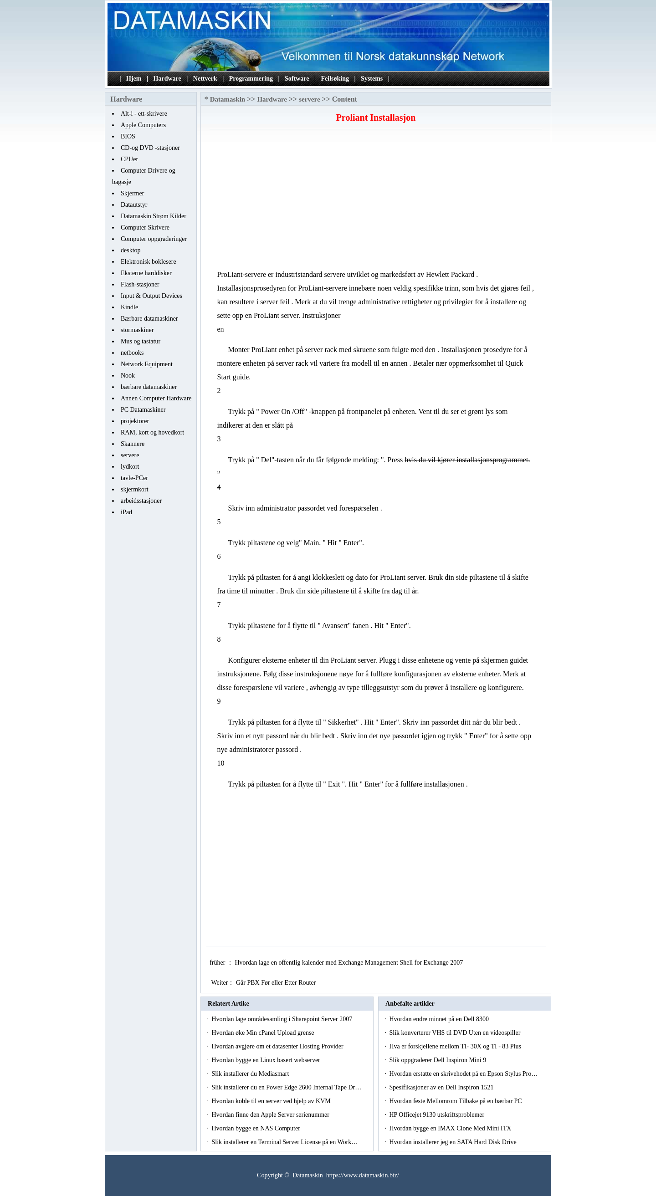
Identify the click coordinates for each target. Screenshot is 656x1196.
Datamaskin (228, 99)
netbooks (132, 352)
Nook (128, 375)
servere (130, 455)
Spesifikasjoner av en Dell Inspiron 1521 (442, 1087)
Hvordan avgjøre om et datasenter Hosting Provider (278, 1046)
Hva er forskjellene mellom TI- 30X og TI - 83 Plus (456, 1046)
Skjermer (132, 193)
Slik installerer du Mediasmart (250, 1073)
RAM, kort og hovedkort (152, 432)
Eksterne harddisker (146, 273)
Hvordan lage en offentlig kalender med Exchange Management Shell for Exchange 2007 (349, 962)
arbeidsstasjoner (141, 500)
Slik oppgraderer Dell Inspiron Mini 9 (438, 1060)
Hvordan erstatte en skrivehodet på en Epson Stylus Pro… (463, 1073)
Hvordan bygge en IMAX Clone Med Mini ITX (450, 1128)
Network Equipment (147, 364)
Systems (372, 78)
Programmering (251, 78)
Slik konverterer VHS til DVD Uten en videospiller (455, 1032)
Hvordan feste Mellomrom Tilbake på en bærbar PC (456, 1101)
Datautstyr (134, 204)
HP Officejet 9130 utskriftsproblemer (437, 1114)
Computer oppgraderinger (154, 238)
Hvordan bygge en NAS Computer (256, 1128)
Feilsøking (335, 78)
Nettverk (205, 78)
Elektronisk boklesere (148, 261)
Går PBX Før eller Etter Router (277, 982)
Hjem (133, 78)
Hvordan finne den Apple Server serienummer (271, 1114)
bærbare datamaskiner (149, 386)
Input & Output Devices (151, 295)
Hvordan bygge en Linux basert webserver (266, 1060)
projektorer (135, 421)
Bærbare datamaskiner (149, 318)
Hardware (167, 78)
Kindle (129, 307)
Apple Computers (143, 125)
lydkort (130, 466)
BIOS (128, 136)
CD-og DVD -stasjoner (150, 147)
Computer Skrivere (145, 227)
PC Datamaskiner (143, 409)
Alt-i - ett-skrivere (144, 113)
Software (297, 78)
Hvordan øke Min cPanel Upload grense (263, 1032)
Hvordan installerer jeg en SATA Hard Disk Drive (453, 1142)
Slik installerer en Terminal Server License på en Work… (284, 1142)
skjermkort (135, 489)
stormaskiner (137, 330)
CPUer (129, 159)
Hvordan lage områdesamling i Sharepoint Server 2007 (282, 1019)
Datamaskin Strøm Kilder (153, 216)
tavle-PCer (134, 478)
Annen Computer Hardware (156, 398)
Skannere (132, 443)
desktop (131, 250)
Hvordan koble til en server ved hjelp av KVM (271, 1101)
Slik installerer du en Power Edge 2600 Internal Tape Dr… (286, 1087)
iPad (126, 512)
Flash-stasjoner (140, 284)
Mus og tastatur (140, 341)
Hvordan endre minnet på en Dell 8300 (439, 1019)
